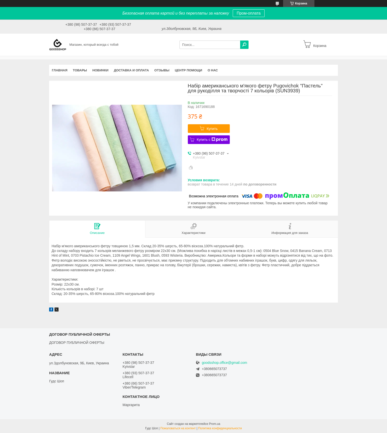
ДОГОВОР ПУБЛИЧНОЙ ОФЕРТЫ (76, 343)
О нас (213, 70)
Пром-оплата (249, 13)
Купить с (212, 139)
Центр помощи (188, 70)
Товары (80, 70)
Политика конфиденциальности (220, 428)
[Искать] (244, 45)
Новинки (100, 70)
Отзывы (161, 70)
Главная (59, 70)
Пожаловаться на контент (178, 428)
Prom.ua (214, 424)
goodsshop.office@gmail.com (224, 363)
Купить (212, 129)
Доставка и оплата (131, 70)
